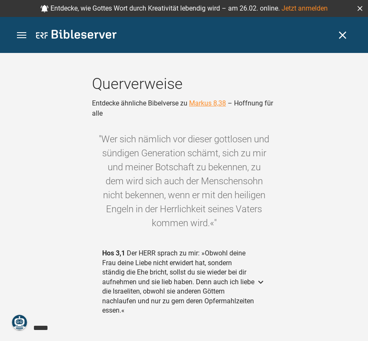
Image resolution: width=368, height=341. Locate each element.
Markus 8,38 (207, 103)
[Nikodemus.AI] (19, 322)
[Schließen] (342, 35)
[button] (360, 8)
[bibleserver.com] (76, 36)
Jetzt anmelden (305, 8)
